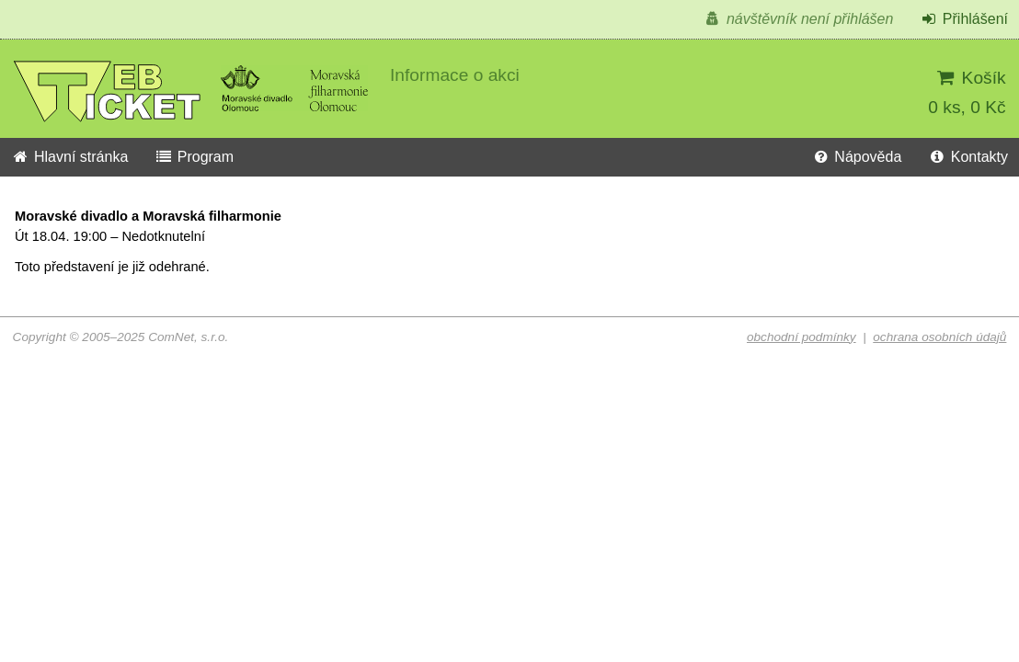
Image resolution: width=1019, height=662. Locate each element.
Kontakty (968, 157)
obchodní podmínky (801, 337)
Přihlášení (964, 19)
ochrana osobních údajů (939, 337)
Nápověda (856, 157)
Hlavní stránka (69, 157)
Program (194, 157)
